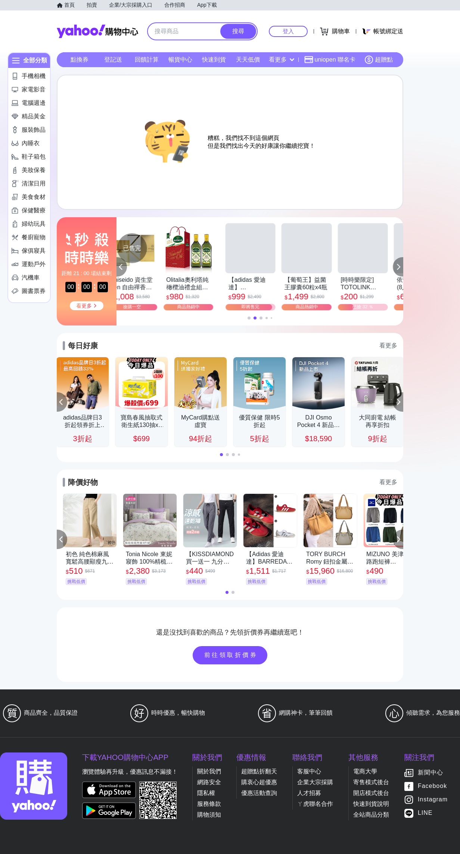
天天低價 (248, 59)
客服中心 (309, 771)
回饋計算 (147, 59)
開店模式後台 (371, 793)
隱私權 (206, 793)
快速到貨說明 (371, 804)
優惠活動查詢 (259, 793)
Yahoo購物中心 (97, 31)
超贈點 (378, 59)
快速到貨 (214, 59)
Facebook (432, 786)
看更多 (281, 59)
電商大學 (365, 771)
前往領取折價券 (231, 655)
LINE (425, 813)
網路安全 (209, 782)
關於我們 (209, 771)
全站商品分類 (371, 814)
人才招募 (309, 793)
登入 (288, 31)
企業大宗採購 (315, 782)
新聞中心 (430, 773)
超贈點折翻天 (259, 771)
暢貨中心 (180, 59)
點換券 (79, 59)
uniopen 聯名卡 (329, 59)
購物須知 (209, 814)
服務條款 (209, 804)
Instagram (433, 800)
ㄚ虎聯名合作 (315, 804)
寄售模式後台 (371, 782)
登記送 (113, 59)
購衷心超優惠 (259, 782)
